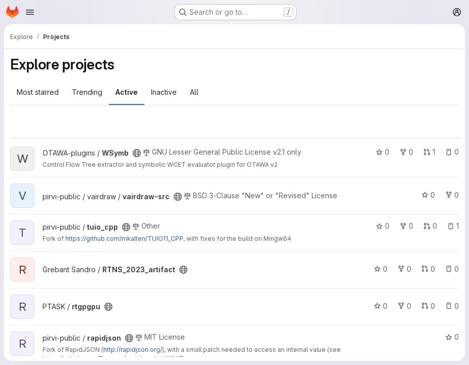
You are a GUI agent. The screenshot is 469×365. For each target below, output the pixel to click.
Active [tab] (126, 92)
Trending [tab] (87, 92)
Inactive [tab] (164, 92)
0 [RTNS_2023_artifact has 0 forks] (404, 269)
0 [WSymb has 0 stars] (382, 152)
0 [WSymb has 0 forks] (406, 152)
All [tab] (194, 92)
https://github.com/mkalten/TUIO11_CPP (124, 238)
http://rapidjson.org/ (132, 349)
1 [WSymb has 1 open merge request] (429, 152)
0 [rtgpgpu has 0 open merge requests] (428, 306)
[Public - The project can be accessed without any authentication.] (137, 153)
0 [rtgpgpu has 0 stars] (380, 306)
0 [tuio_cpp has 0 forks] (406, 226)
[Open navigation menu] (30, 12)
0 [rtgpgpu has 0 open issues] (452, 306)
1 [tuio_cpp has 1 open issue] (453, 226)
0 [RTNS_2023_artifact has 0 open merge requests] (428, 269)
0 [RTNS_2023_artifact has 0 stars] (380, 269)
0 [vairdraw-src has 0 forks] (452, 195)
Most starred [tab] (38, 92)
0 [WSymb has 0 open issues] (452, 152)
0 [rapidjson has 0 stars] (452, 337)
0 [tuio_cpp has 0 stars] (382, 226)
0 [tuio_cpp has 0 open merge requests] (430, 226)
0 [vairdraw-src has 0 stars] (428, 195)
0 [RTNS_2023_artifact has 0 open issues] (452, 269)
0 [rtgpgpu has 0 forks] (404, 306)
